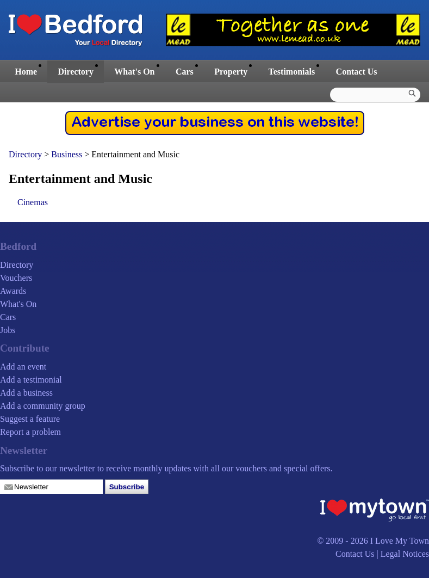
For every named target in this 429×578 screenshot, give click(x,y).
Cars (185, 71)
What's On (134, 71)
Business (67, 154)
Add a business (26, 392)
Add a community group (42, 405)
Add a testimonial (31, 379)
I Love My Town (399, 540)
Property (230, 71)
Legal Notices (405, 553)
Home (26, 71)
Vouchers (16, 277)
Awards (13, 291)
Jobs (7, 330)
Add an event (23, 366)
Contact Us (356, 71)
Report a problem (30, 431)
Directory (75, 71)
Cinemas (32, 202)
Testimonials (292, 71)
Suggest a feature (30, 418)
